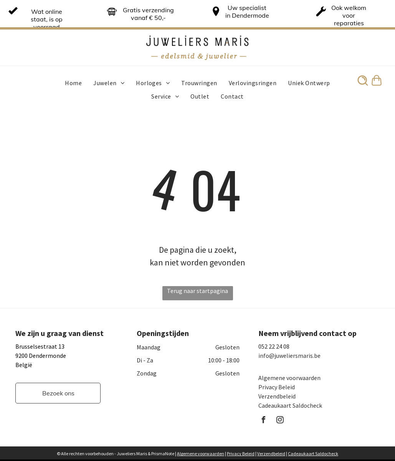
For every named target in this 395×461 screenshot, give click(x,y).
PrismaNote (162, 453)
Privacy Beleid (276, 387)
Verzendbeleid (277, 396)
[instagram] (280, 421)
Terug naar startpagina (197, 291)
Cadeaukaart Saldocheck (290, 405)
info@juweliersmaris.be (289, 355)
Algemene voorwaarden (289, 378)
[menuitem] (73, 82)
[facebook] (263, 421)
